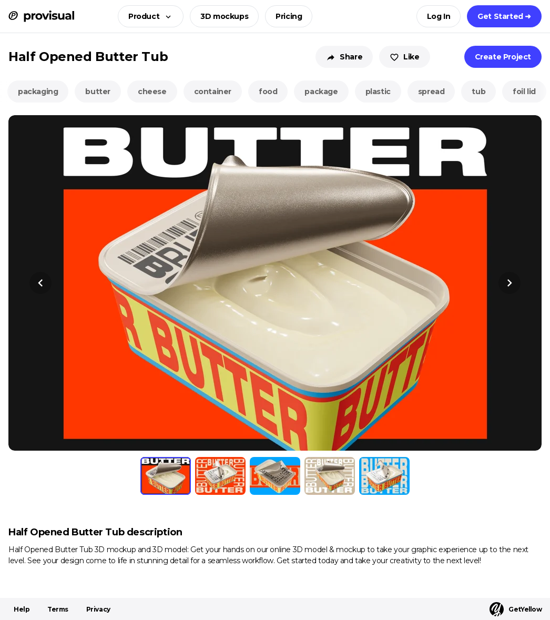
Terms (57, 609)
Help (21, 609)
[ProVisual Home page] (41, 16)
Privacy (98, 609)
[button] (147, 16)
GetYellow (516, 609)
